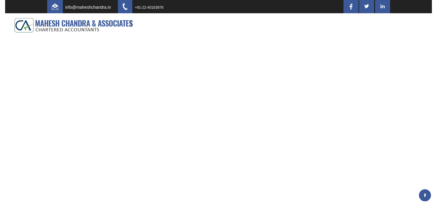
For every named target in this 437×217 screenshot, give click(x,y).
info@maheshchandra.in (93, 7)
